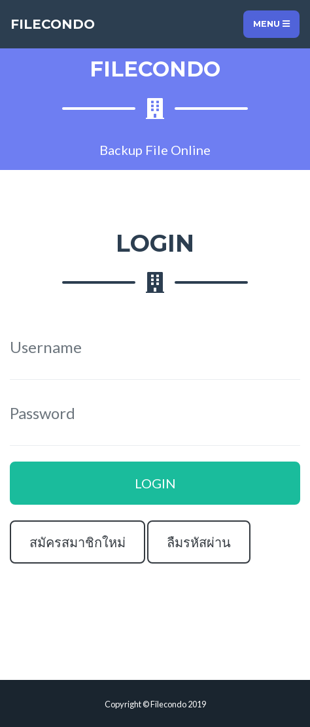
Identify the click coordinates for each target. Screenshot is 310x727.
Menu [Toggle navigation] (271, 24)
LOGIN (155, 483)
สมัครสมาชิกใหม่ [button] (77, 542)
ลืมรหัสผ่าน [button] (199, 542)
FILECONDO (52, 24)
